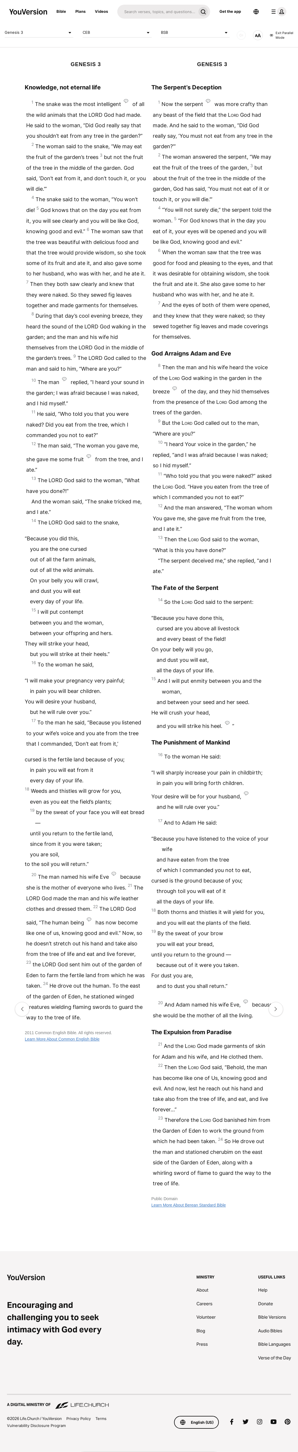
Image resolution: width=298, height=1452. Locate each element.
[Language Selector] (256, 11)
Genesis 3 (39, 32)
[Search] (156, 11)
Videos (101, 11)
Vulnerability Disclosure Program (36, 1425)
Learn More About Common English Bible (62, 1039)
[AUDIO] (241, 35)
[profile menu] (278, 11)
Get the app (230, 11)
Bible (61, 11)
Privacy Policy (78, 1418)
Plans (80, 11)
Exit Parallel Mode (281, 35)
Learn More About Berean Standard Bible (188, 1205)
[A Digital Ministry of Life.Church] (149, 1402)
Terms (101, 1418)
